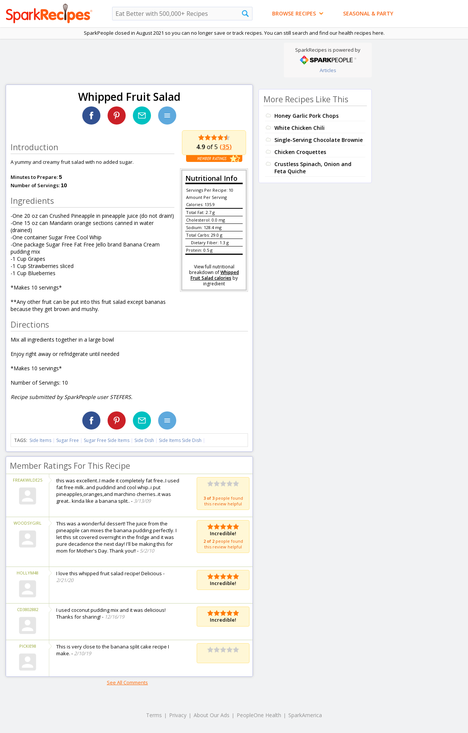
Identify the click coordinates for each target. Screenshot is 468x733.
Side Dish (144, 440)
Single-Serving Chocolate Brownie (318, 139)
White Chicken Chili (299, 127)
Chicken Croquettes (300, 152)
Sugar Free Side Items (106, 440)
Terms (154, 715)
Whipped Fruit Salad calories (215, 275)
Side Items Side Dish (180, 440)
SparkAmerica (305, 715)
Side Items (40, 440)
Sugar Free (67, 440)
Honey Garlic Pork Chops (306, 115)
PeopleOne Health (259, 715)
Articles (328, 70)
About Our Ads (211, 715)
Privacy (177, 715)
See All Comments (127, 682)
